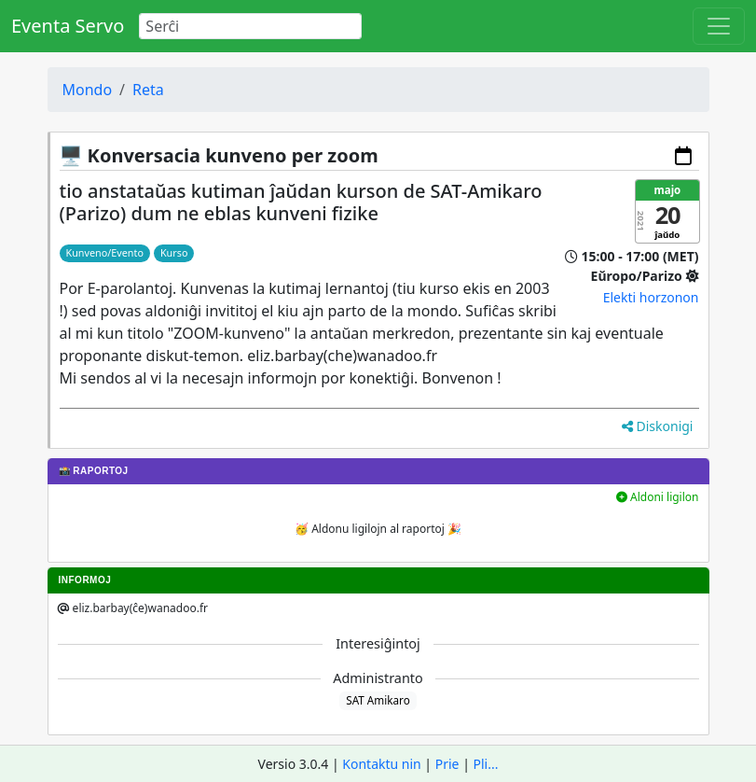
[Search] (250, 26)
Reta (148, 89)
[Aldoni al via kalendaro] (683, 156)
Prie (447, 764)
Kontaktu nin (381, 764)
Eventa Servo (67, 25)
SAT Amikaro (377, 699)
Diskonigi (658, 426)
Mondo (87, 89)
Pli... (486, 764)
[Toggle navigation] (719, 26)
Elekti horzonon (651, 297)
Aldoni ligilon (657, 497)
